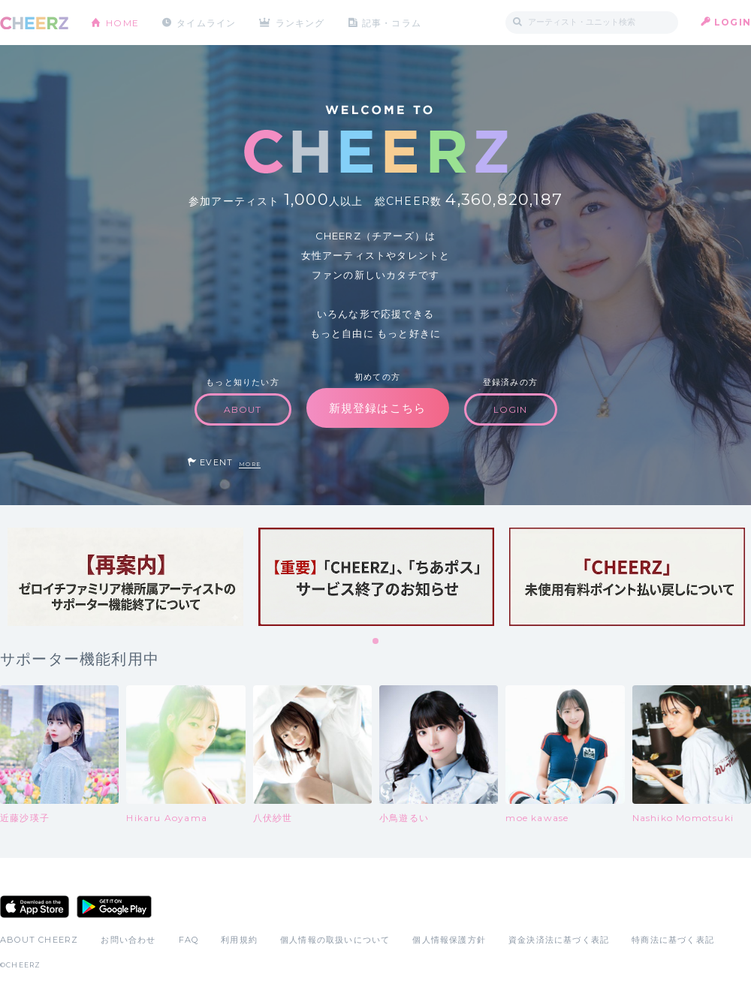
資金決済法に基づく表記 (558, 939)
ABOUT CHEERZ (39, 939)
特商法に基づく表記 (673, 939)
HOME (122, 22)
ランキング (301, 22)
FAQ (189, 939)
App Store (34, 906)
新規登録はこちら (378, 408)
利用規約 (239, 939)
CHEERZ (34, 23)
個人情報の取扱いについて (335, 939)
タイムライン (206, 22)
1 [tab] (376, 641)
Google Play (114, 906)
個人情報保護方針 (449, 939)
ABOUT (243, 409)
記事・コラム (392, 22)
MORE (250, 464)
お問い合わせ (128, 939)
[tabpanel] (125, 577)
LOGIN (732, 22)
